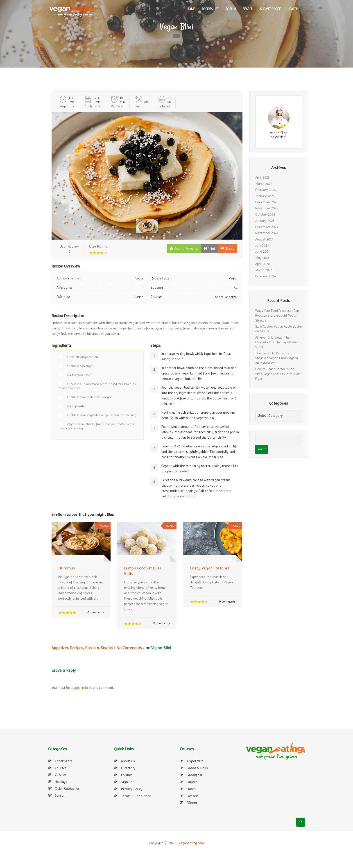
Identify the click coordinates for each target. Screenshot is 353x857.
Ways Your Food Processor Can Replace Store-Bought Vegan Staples (277, 315)
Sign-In (126, 782)
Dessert (193, 796)
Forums (127, 775)
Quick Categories (67, 789)
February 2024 (265, 276)
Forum (231, 9)
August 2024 (264, 239)
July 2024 (262, 245)
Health (292, 9)
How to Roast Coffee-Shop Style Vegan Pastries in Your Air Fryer (277, 374)
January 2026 (265, 196)
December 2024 (266, 227)
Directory (128, 768)
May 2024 (262, 258)
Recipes (76, 647)
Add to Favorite (184, 248)
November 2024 (266, 233)
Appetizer (60, 647)
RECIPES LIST (210, 9)
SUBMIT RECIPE (270, 9)
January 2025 (265, 221)
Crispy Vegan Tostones (210, 568)
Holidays (61, 782)
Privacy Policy (132, 789)
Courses (60, 768)
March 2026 (263, 184)
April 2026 (262, 177)
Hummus (66, 568)
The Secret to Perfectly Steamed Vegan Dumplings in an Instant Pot (276, 358)
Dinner (192, 802)
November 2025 (266, 208)
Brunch (192, 782)
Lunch (191, 789)
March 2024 (263, 270)
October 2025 (265, 215)
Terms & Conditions (136, 796)
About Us (128, 761)
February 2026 (265, 190)
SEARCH (248, 9)
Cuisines (61, 775)
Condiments (63, 761)
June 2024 (262, 251)
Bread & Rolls (197, 768)
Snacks (107, 647)
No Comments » (130, 647)
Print (209, 248)
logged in (77, 688)
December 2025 (266, 202)
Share (227, 248)
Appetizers (195, 761)
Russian (92, 647)
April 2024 (262, 264)
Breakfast (194, 775)
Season (60, 796)
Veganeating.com (191, 843)
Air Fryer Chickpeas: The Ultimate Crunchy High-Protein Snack (277, 342)
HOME (191, 9)
